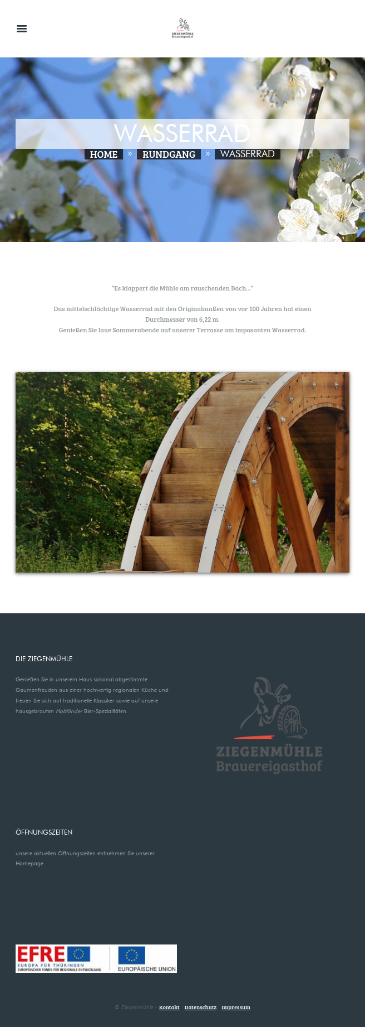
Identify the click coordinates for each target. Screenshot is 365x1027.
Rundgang (168, 154)
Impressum (235, 1007)
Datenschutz (201, 1007)
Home (104, 154)
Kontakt (169, 1007)
